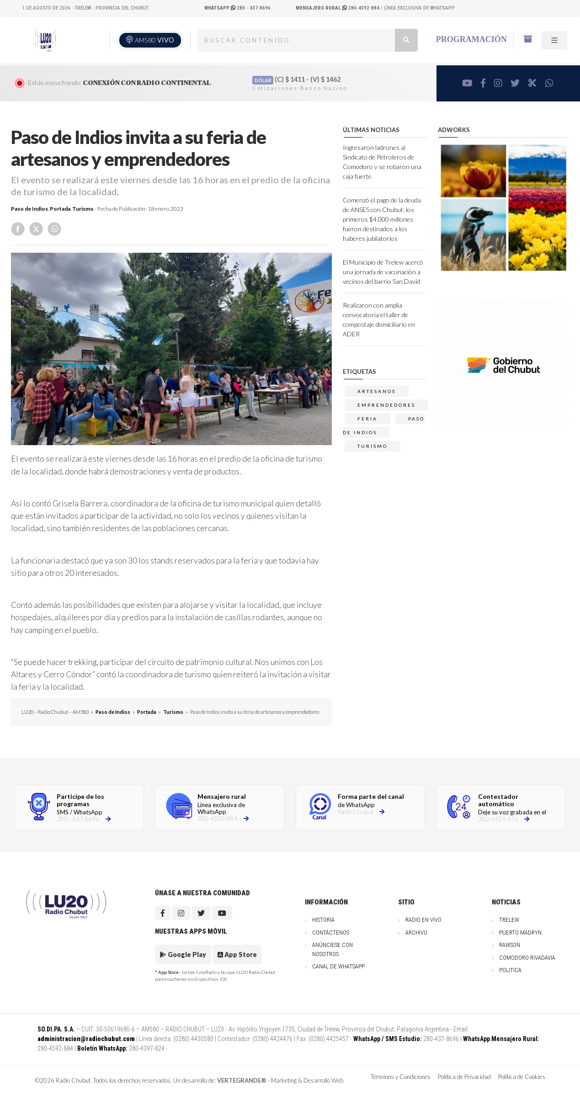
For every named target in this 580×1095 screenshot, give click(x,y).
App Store (237, 954)
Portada (60, 208)
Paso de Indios (29, 208)
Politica (510, 970)
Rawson (509, 944)
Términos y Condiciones (401, 1076)
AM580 (154, 40)
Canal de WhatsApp (338, 966)
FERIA (367, 418)
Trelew (509, 919)
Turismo (83, 208)
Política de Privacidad (464, 1076)
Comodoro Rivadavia (527, 957)
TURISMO (372, 446)
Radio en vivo (423, 919)
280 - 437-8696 (237, 8)
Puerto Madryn (520, 932)
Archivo (416, 932)
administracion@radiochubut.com (86, 1038)
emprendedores (386, 405)
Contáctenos (330, 932)
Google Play (183, 954)
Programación (471, 39)
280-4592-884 (338, 8)
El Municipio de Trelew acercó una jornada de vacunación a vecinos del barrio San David (383, 271)
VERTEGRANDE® (241, 1080)
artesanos (376, 391)
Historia (323, 919)
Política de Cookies (521, 1076)
